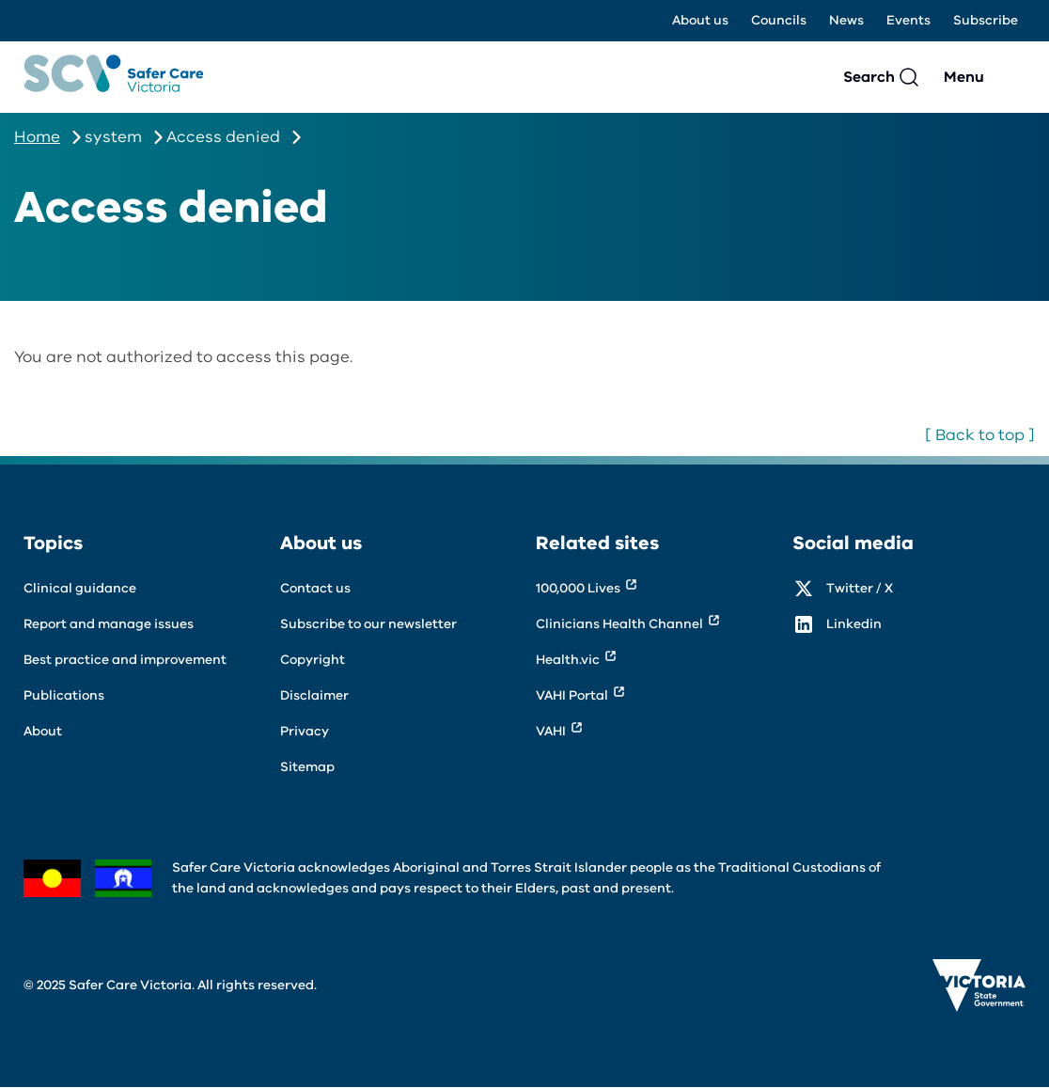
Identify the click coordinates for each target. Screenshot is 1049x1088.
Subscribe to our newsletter (368, 624)
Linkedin (854, 624)
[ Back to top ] (980, 435)
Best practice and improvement (125, 660)
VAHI (551, 731)
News (846, 20)
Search (869, 77)
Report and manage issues (108, 624)
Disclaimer (314, 695)
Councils (778, 20)
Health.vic (568, 660)
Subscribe (985, 20)
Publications (63, 695)
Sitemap (307, 767)
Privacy (304, 731)
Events (908, 20)
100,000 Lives (578, 588)
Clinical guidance (79, 588)
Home (37, 137)
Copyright (312, 660)
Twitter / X (859, 588)
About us (700, 20)
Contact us (315, 588)
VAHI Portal (572, 695)
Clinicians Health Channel (619, 624)
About (42, 731)
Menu (964, 77)
